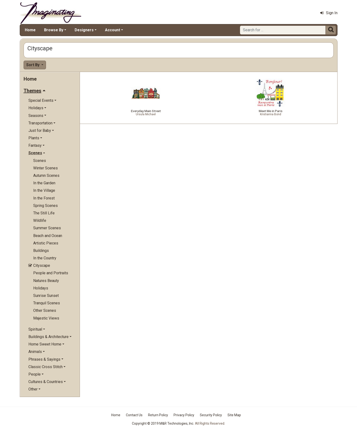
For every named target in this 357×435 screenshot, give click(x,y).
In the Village (44, 190)
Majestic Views (46, 318)
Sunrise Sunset (46, 295)
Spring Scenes (45, 205)
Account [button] (112, 30)
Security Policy (211, 415)
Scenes (39, 160)
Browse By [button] (53, 30)
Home (30, 30)
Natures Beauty (46, 280)
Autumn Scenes (46, 175)
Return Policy (158, 415)
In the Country (44, 258)
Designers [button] (84, 30)
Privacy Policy (184, 415)
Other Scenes (44, 310)
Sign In (329, 13)
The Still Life (44, 213)
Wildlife (39, 220)
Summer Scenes (47, 228)
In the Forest (44, 198)
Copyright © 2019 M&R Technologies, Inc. (163, 423)
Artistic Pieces (45, 243)
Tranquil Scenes (46, 303)
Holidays (40, 288)
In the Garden (44, 183)
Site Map (234, 415)
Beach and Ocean (47, 235)
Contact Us (134, 415)
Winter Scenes (45, 168)
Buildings (41, 250)
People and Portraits (50, 273)
